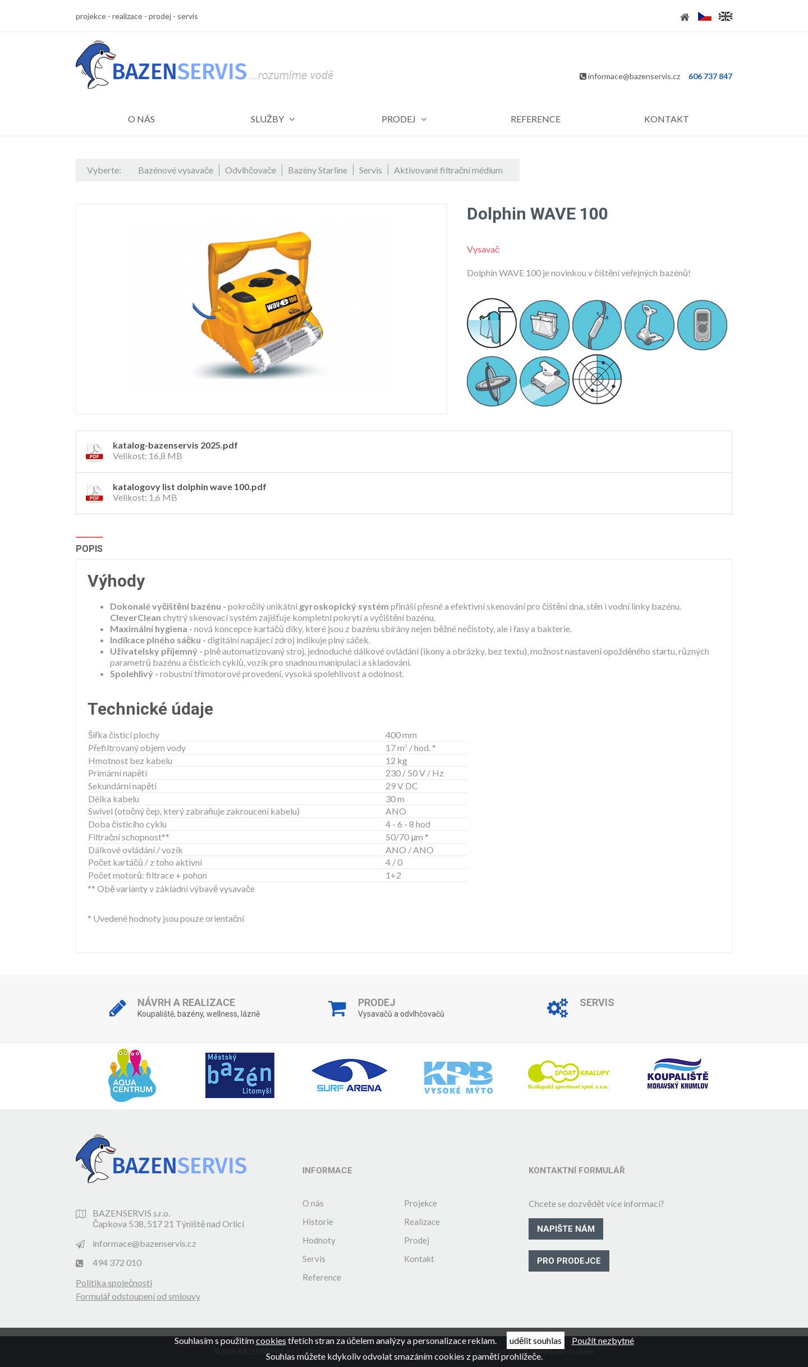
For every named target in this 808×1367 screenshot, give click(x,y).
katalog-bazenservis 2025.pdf (175, 445)
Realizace (422, 1222)
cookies (271, 1340)
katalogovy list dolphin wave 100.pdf (190, 486)
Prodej (416, 1240)
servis (187, 16)
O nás (313, 1203)
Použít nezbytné (603, 1340)
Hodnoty (319, 1240)
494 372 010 (117, 1262)
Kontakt (419, 1259)
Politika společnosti (114, 1282)
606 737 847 (710, 76)
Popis (89, 548)
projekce (91, 16)
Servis (313, 1259)
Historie (317, 1222)
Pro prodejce (569, 1261)
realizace (127, 16)
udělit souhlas (535, 1340)
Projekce (420, 1203)
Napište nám (566, 1229)
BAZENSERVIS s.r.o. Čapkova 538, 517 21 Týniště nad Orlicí (168, 1218)
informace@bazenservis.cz (634, 76)
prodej (160, 16)
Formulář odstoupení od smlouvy (138, 1296)
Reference (321, 1277)
